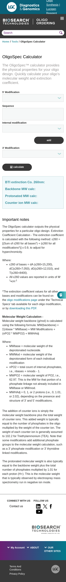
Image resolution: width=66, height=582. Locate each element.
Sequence (8, 106)
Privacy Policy (17, 573)
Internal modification (14, 122)
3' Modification (10, 148)
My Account (18, 547)
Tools (15, 41)
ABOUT (34, 547)
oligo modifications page (22, 299)
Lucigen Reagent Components (54, 13)
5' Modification (10, 92)
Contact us (16, 506)
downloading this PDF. (23, 308)
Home (5, 41)
